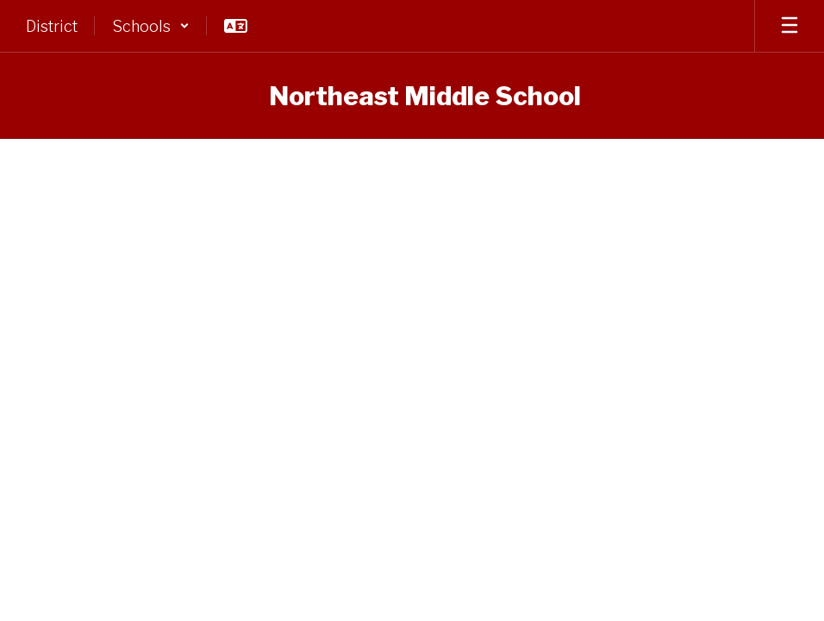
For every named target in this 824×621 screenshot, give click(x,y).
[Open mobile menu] (789, 26)
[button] (151, 26)
